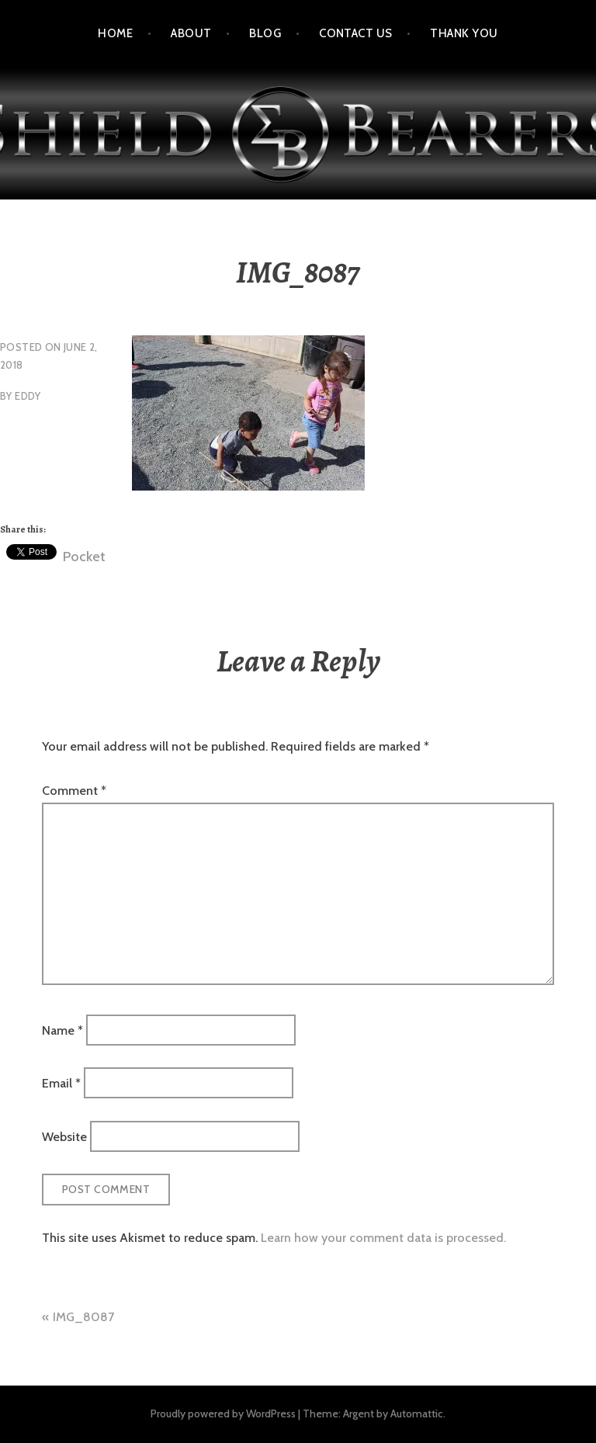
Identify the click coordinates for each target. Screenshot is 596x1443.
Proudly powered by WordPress (223, 1413)
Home (115, 33)
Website (64, 1136)
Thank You (463, 33)
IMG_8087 (83, 1316)
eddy (28, 396)
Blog (265, 33)
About (191, 33)
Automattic (416, 1413)
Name (62, 1030)
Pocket (84, 556)
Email (61, 1083)
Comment (74, 790)
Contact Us (356, 33)
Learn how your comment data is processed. (383, 1237)
